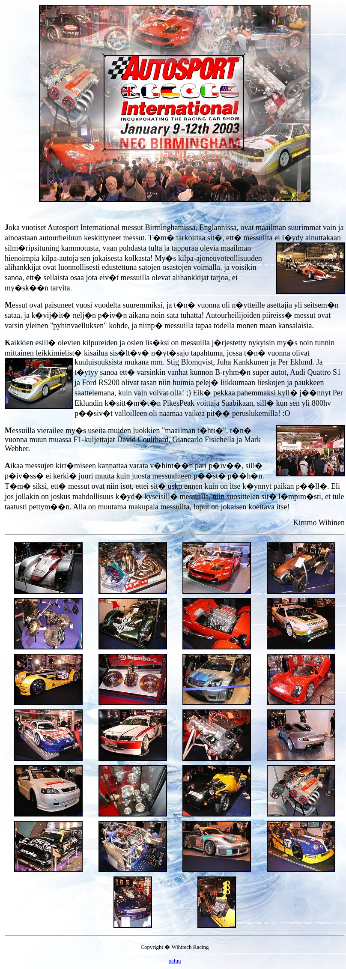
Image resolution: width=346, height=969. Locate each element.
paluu (175, 960)
